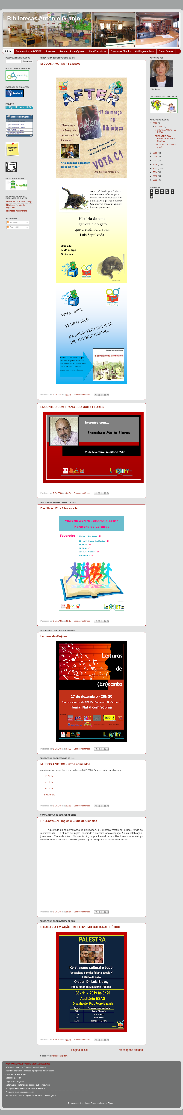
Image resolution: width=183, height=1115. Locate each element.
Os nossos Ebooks (121, 51)
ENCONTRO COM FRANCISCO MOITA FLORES (72, 407)
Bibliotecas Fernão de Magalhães (15, 206)
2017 (155, 161)
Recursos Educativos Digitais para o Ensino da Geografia (31, 1095)
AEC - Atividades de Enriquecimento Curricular (26, 1067)
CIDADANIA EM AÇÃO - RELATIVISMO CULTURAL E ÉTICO (80, 927)
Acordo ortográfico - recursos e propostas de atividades (30, 1071)
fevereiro (159, 126)
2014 (155, 172)
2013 (155, 176)
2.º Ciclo (49, 782)
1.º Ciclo (49, 776)
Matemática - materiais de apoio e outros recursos (28, 1085)
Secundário (49, 794)
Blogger (111, 1103)
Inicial (8, 51)
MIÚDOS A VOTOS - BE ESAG (60, 63)
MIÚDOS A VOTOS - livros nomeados (65, 764)
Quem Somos (166, 51)
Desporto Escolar (13, 1078)
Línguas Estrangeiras (15, 1081)
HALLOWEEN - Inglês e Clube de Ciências (68, 820)
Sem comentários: (82, 395)
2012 (155, 180)
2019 (155, 153)
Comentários (14, 227)
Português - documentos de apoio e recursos (25, 1088)
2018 (155, 157)
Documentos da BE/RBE (28, 51)
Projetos (50, 51)
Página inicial (79, 1049)
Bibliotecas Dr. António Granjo (19, 201)
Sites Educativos (97, 51)
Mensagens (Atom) (59, 1056)
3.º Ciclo (49, 788)
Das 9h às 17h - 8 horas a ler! (60, 508)
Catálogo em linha (144, 51)
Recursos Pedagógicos (71, 51)
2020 (155, 123)
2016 (155, 164)
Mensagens (13, 222)
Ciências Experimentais (16, 1074)
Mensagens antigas (131, 1049)
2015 (155, 168)
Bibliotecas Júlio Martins (16, 211)
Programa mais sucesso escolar (20, 1092)
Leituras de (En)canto (54, 636)
